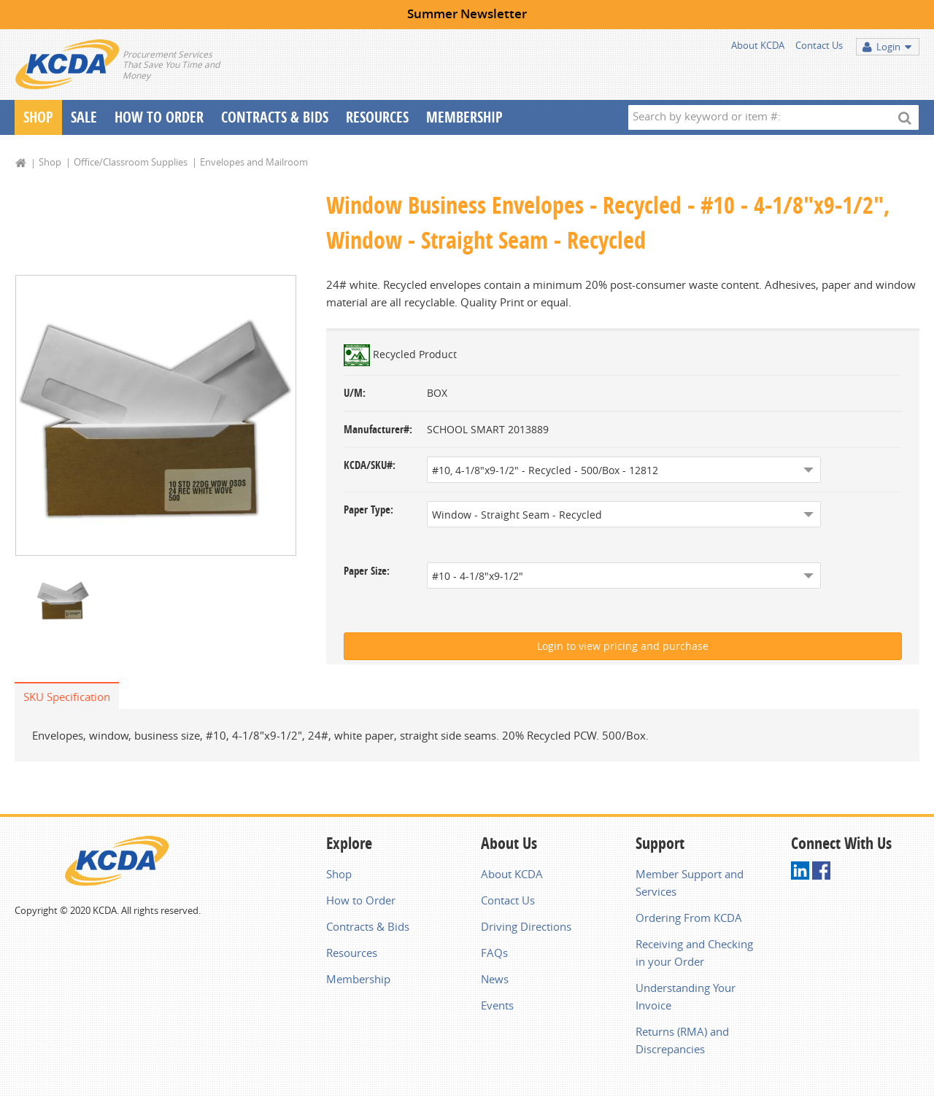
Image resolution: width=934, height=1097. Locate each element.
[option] (156, 416)
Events (497, 1005)
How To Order (159, 117)
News (495, 979)
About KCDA (757, 45)
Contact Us (819, 45)
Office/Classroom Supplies (131, 161)
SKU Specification (66, 696)
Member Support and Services (690, 883)
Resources (377, 117)
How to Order (360, 900)
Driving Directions (526, 926)
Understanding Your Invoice (686, 996)
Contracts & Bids (274, 117)
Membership (464, 117)
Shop (38, 117)
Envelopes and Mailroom (254, 161)
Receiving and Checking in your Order (694, 953)
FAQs (494, 952)
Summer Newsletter (467, 13)
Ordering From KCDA (689, 917)
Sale (84, 117)
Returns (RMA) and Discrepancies (682, 1040)
